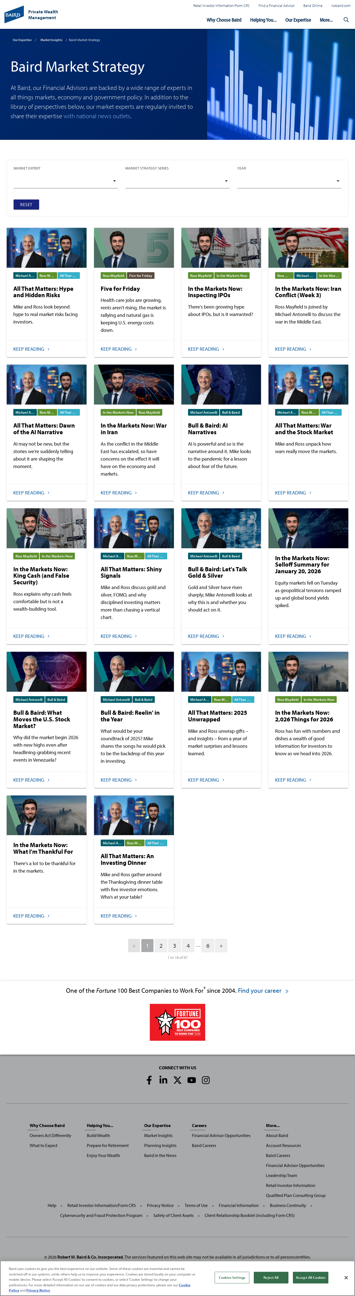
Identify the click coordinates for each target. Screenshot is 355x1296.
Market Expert (27, 168)
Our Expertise (298, 20)
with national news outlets (97, 116)
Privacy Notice (160, 1205)
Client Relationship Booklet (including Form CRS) (250, 1215)
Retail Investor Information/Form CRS (221, 5)
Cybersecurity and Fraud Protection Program (101, 1215)
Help (52, 1205)
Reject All (270, 1279)
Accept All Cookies (310, 1279)
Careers (199, 1125)
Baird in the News (160, 1155)
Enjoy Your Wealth (103, 1155)
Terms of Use (196, 1205)
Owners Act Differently (50, 1135)
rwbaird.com (341, 5)
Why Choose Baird (224, 20)
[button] (346, 20)
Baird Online (313, 5)
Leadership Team (281, 1175)
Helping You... (263, 20)
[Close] (346, 1279)
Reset (26, 204)
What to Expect (43, 1145)
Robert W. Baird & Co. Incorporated (90, 1257)
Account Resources (283, 1145)
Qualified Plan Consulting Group (296, 1195)
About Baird (277, 1135)
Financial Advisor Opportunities (221, 1135)
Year (241, 168)
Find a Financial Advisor (276, 5)
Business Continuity (288, 1205)
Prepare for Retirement (108, 1145)
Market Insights (51, 40)
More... (326, 20)
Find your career (263, 990)
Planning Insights (160, 1145)
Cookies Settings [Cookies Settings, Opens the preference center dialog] (232, 1279)
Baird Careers (204, 1145)
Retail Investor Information (290, 1185)
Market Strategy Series (147, 168)
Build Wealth (98, 1135)
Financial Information (239, 1205)
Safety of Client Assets (173, 1215)
